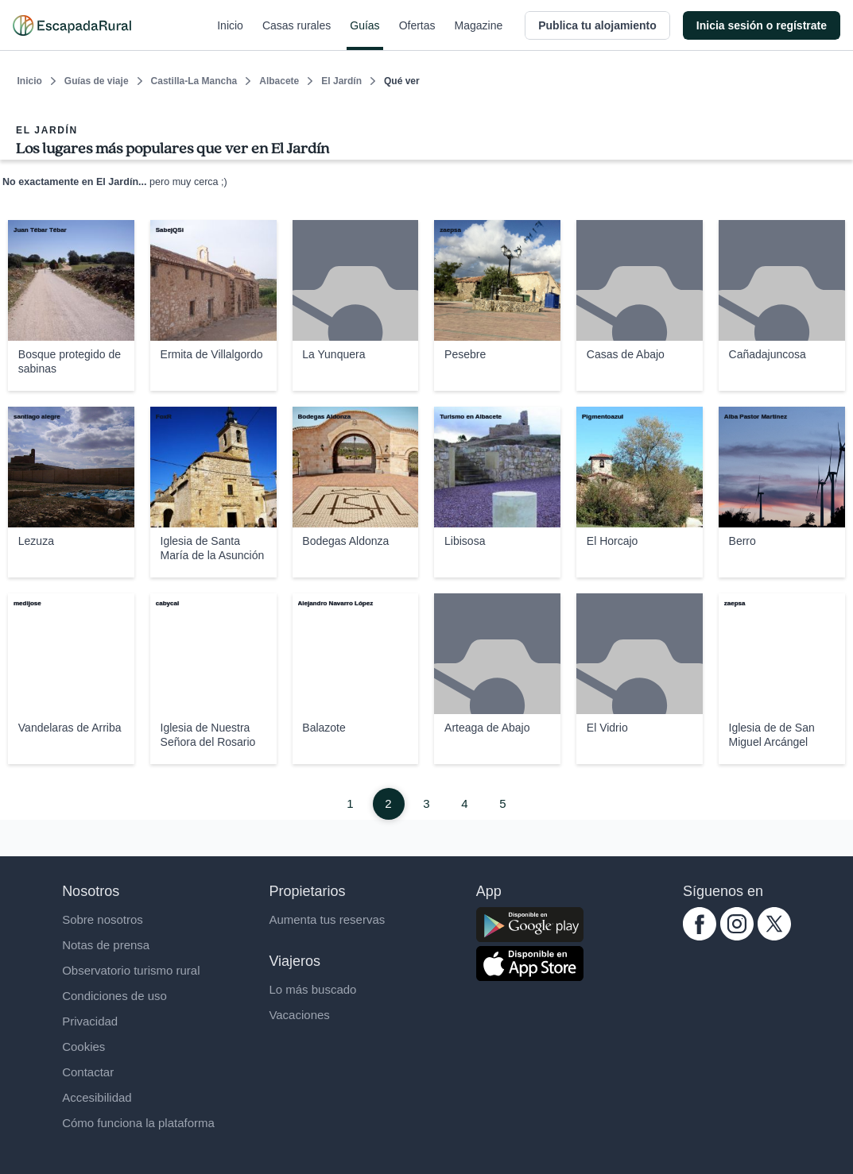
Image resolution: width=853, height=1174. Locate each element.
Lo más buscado (312, 989)
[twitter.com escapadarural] (774, 936)
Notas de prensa (105, 945)
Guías (364, 35)
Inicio (230, 35)
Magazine (479, 35)
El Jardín (341, 81)
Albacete (279, 81)
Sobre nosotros (102, 919)
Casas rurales (296, 35)
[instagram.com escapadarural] (737, 936)
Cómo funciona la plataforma (138, 1123)
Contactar (88, 1072)
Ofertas (417, 35)
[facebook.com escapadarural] (699, 936)
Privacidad (90, 1021)
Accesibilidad (97, 1097)
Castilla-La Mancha (194, 81)
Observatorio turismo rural (131, 970)
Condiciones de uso (114, 995)
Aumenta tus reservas (327, 919)
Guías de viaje (96, 81)
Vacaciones (299, 1014)
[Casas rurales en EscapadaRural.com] (72, 25)
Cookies (83, 1046)
